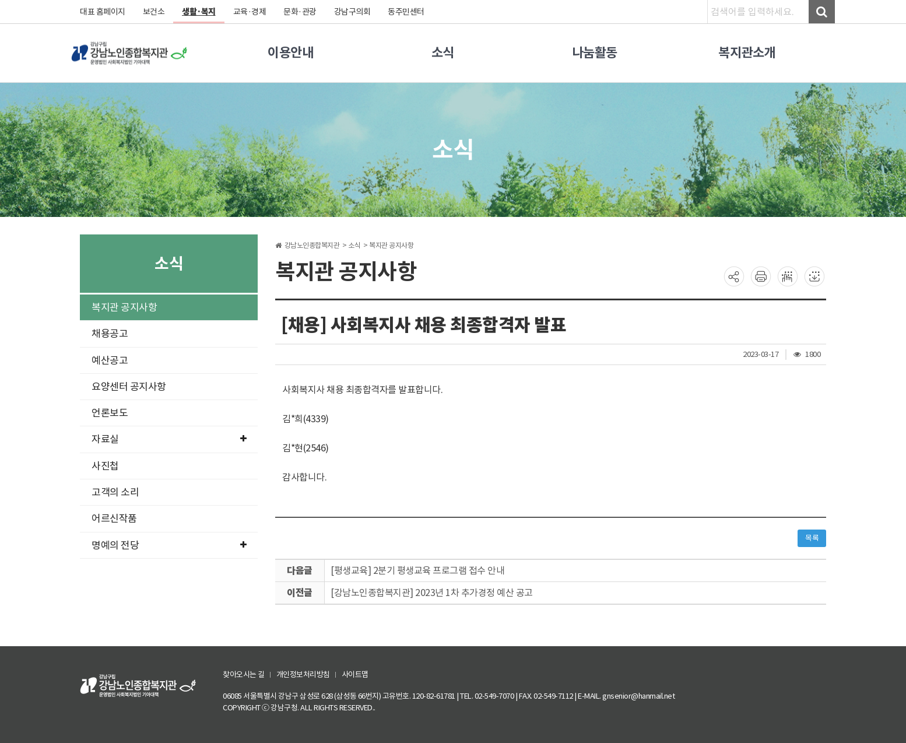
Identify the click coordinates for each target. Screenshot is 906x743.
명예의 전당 (169, 545)
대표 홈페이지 (102, 11)
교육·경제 (249, 11)
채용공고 (110, 333)
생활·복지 (199, 11)
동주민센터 (406, 11)
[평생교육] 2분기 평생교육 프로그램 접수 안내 (417, 570)
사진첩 (105, 466)
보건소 (154, 11)
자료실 (169, 439)
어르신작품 (114, 518)
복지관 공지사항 (124, 307)
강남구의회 (352, 11)
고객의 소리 (115, 492)
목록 (812, 538)
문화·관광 (300, 11)
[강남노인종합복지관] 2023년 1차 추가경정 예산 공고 (432, 592)
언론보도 (110, 412)
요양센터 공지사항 (129, 386)
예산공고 (110, 360)
